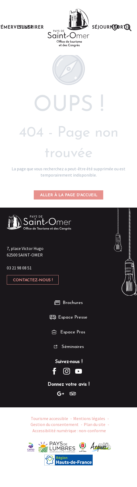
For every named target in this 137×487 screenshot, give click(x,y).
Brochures (73, 302)
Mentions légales (89, 418)
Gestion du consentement (55, 424)
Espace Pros (72, 332)
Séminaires (73, 346)
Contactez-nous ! (33, 280)
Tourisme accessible (49, 418)
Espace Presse (72, 317)
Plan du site (94, 424)
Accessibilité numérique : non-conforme (69, 430)
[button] (127, 27)
